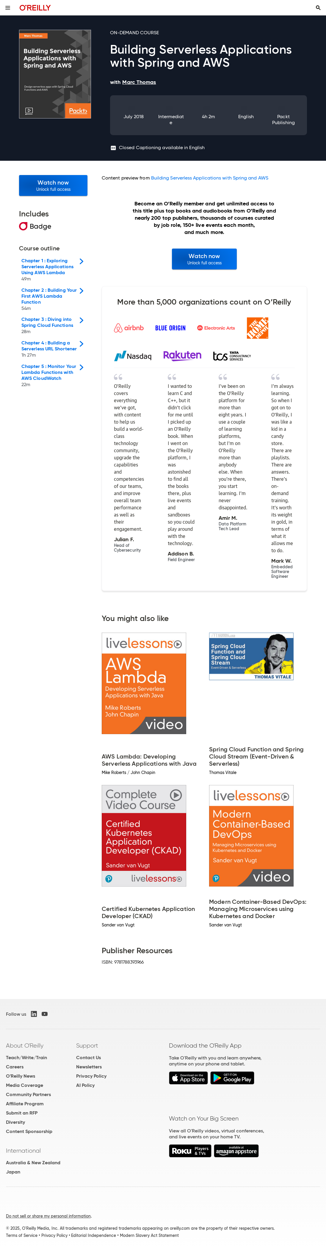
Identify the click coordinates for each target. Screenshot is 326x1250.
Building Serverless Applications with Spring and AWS (209, 178)
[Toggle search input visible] (318, 8)
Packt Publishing (283, 119)
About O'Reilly (24, 1045)
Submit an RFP (21, 1113)
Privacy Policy (91, 1076)
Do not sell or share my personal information (48, 1216)
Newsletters (89, 1067)
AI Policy (85, 1085)
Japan (13, 1172)
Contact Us (88, 1057)
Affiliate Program (25, 1104)
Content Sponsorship (29, 1131)
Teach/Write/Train (26, 1057)
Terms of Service (21, 1235)
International (23, 1150)
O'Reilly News (20, 1076)
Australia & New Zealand (33, 1163)
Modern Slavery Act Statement (149, 1235)
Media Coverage (24, 1085)
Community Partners (28, 1094)
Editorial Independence (93, 1235)
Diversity (15, 1122)
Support (87, 1045)
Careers (14, 1067)
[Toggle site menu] (8, 8)
